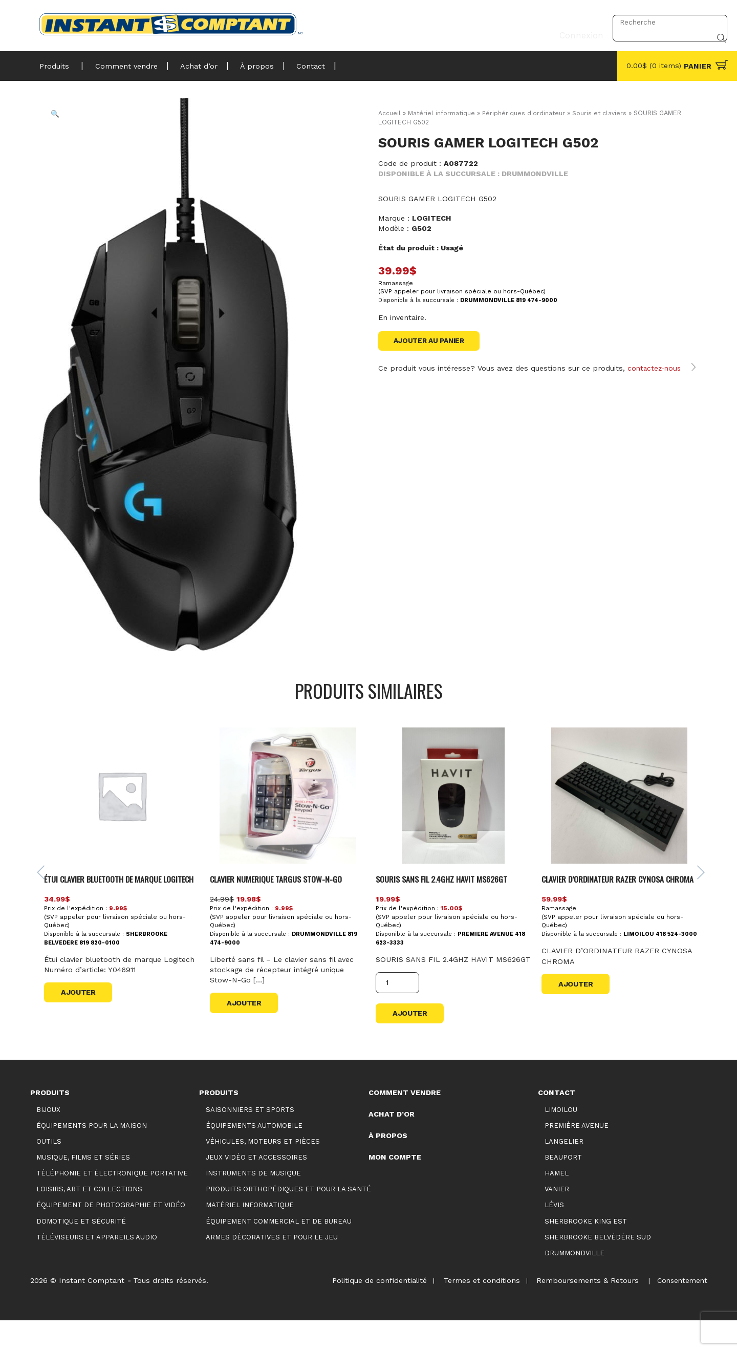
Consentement (680, 1310)
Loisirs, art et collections (89, 1219)
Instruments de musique (253, 1203)
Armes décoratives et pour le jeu (272, 1266)
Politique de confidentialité (371, 1310)
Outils (48, 1170)
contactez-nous (655, 379)
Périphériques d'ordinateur (526, 113)
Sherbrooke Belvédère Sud (598, 1266)
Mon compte (394, 1186)
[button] (62, 121)
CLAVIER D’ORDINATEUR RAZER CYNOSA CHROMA (607, 903)
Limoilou (561, 1139)
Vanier (557, 1219)
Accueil (389, 113)
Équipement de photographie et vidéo (110, 1234)
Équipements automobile (254, 1155)
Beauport (563, 1187)
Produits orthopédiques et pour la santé (288, 1219)
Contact (295, 63)
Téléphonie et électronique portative (112, 1203)
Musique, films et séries (83, 1187)
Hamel (557, 1203)
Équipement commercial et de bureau (279, 1250)
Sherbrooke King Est (586, 1250)
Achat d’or (190, 63)
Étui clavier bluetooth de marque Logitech (110, 903)
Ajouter (80, 1023)
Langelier (564, 1170)
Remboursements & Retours (584, 1310)
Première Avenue (577, 1155)
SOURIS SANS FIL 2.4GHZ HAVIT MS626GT (446, 897)
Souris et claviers (603, 113)
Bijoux (48, 1139)
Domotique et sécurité (81, 1250)
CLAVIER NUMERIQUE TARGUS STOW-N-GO (281, 897)
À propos (245, 63)
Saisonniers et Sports (250, 1139)
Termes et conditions (476, 1310)
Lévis (554, 1234)
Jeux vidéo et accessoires (256, 1187)
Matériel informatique (442, 113)
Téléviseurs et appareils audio (96, 1266)
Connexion (578, 22)
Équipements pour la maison (91, 1155)
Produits (54, 63)
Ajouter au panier (432, 341)
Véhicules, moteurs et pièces (263, 1170)
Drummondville (574, 1282)
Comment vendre (122, 63)
